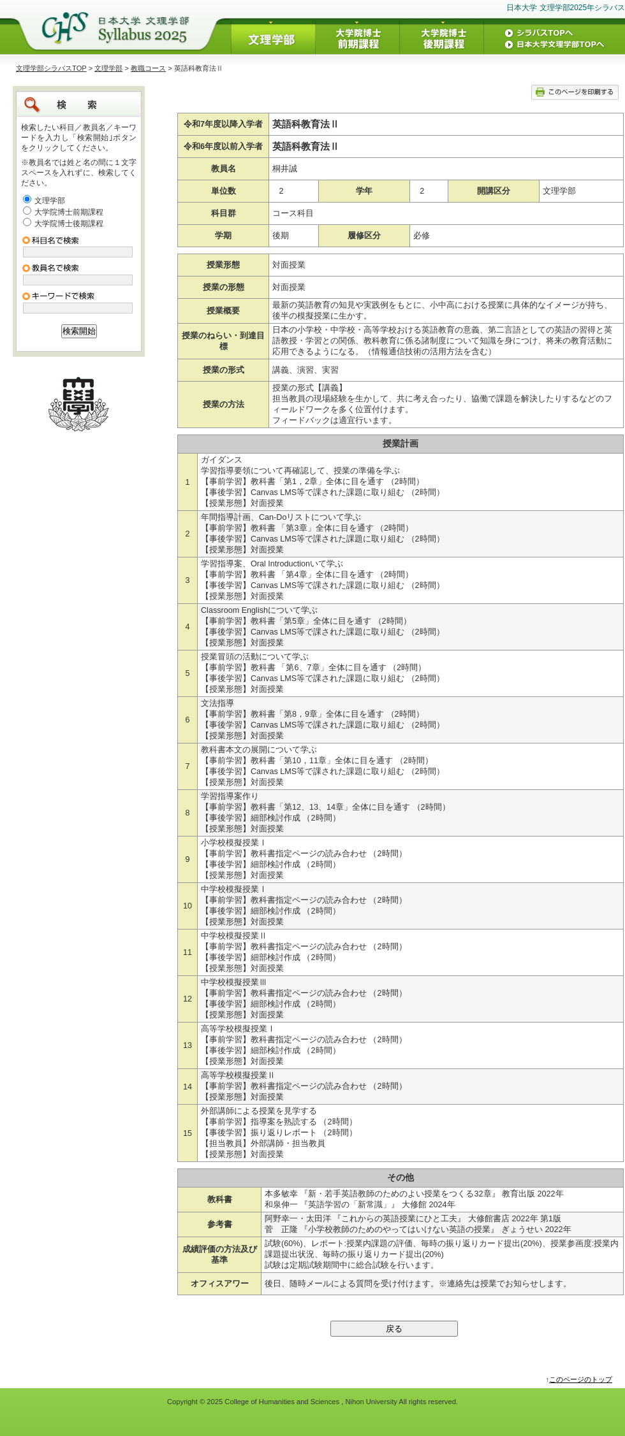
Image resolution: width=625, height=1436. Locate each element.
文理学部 (108, 68)
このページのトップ (580, 1379)
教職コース (148, 68)
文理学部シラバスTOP (51, 68)
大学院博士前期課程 (68, 212)
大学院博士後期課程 (68, 223)
